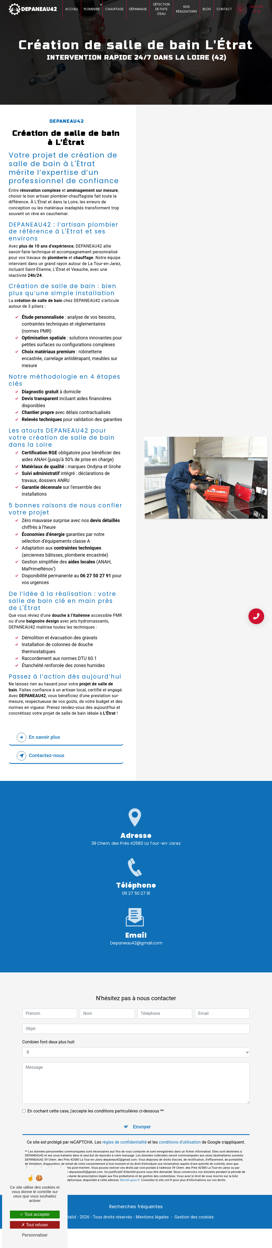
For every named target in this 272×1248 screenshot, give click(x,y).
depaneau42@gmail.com (136, 934)
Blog (207, 9)
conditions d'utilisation (180, 1133)
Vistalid (69, 1217)
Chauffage (114, 9)
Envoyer (142, 1118)
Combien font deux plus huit (48, 1033)
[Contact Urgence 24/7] (256, 616)
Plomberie (92, 9)
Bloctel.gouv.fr (130, 1171)
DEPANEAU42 (32, 9)
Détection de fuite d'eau (161, 9)
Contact (224, 9)
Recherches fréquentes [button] (136, 1207)
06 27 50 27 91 (249, 9)
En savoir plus (38, 737)
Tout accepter (34, 1214)
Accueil (71, 9)
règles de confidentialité (124, 1133)
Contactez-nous (40, 755)
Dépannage (138, 9)
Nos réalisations (186, 9)
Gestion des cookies (194, 1217)
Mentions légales (152, 1217)
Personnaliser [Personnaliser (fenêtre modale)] (35, 1235)
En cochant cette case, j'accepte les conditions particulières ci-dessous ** (95, 1102)
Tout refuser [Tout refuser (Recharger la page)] (34, 1225)
